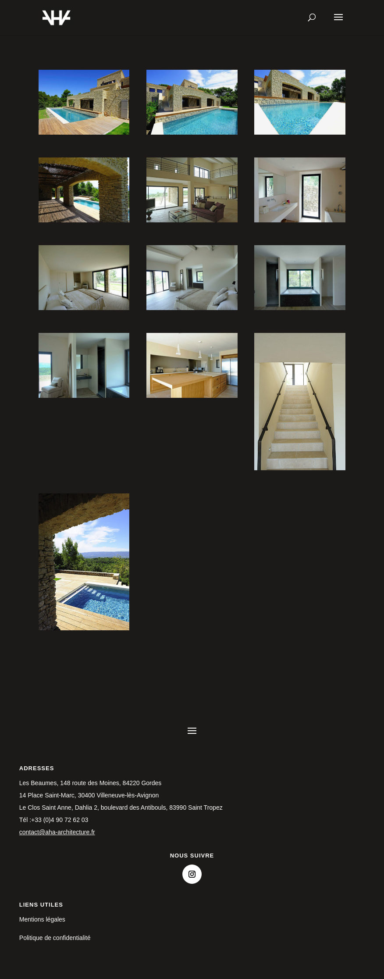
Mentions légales (42, 919)
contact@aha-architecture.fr (57, 832)
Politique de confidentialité (55, 937)
